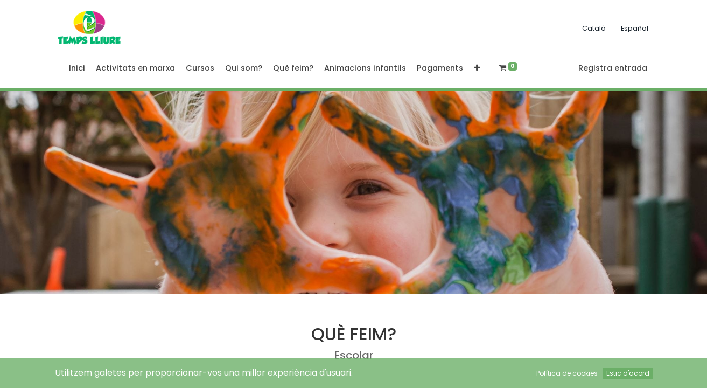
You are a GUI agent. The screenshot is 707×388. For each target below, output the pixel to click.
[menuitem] (77, 68)
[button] (476, 68)
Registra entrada (612, 68)
